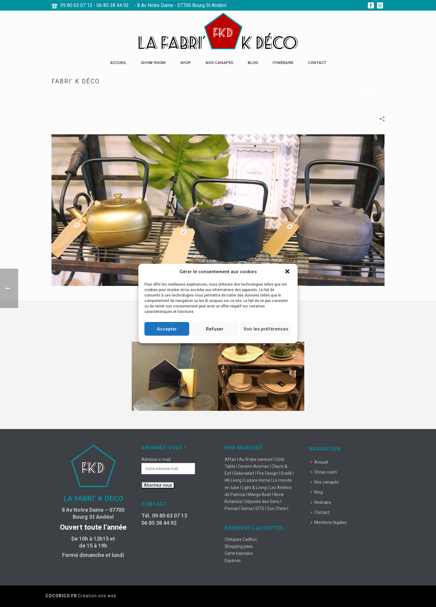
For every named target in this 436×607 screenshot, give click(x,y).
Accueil (118, 62)
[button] (288, 272)
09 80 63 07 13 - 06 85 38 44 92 (94, 5)
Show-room (153, 62)
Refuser (214, 329)
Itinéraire (282, 62)
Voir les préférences (265, 329)
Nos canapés (219, 62)
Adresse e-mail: (156, 459)
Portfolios (340, 94)
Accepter (167, 329)
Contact (317, 62)
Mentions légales (329, 522)
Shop (185, 62)
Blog (253, 62)
